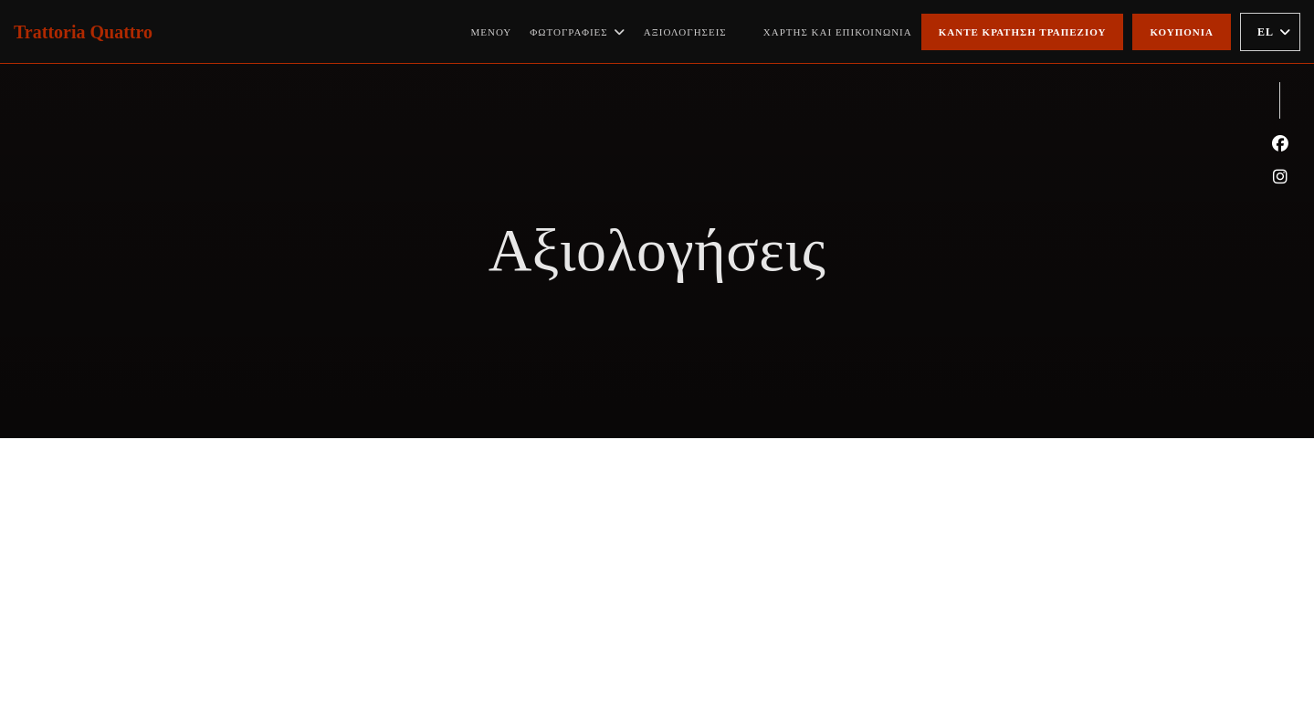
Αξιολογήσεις (685, 31)
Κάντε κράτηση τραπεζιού (1023, 31)
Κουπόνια (1182, 31)
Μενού (490, 31)
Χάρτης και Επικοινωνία (837, 31)
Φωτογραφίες (577, 32)
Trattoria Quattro (83, 32)
